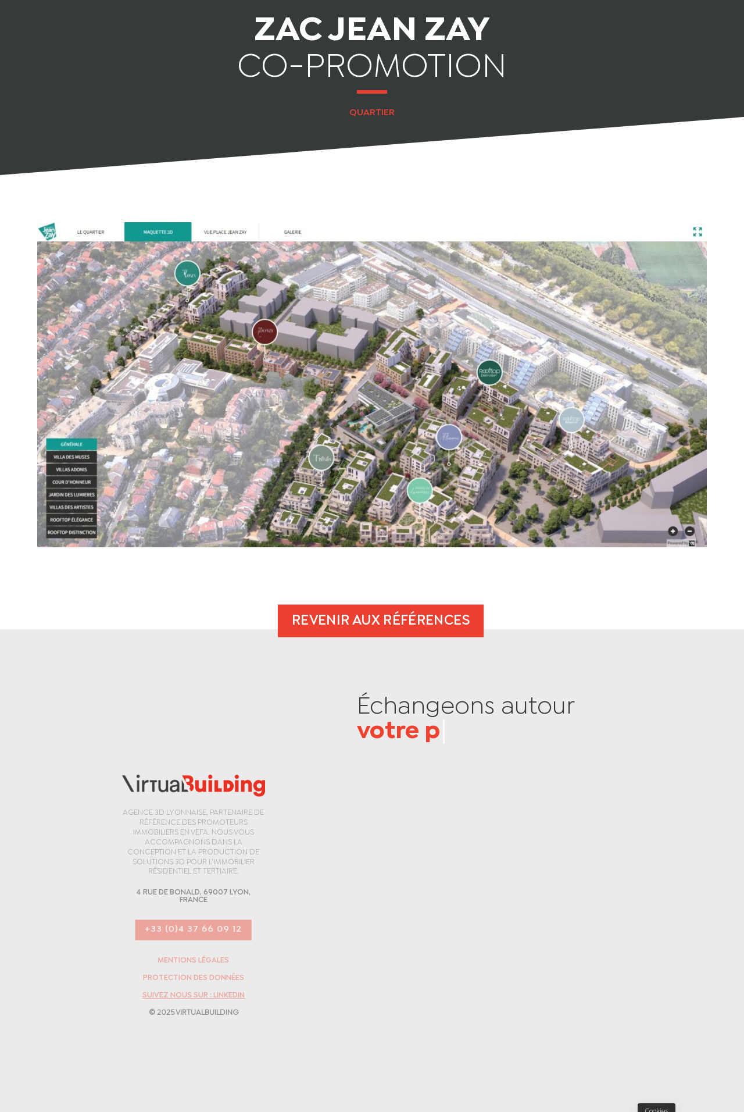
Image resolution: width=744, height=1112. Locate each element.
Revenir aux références (381, 620)
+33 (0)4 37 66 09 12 (193, 929)
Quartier (372, 112)
